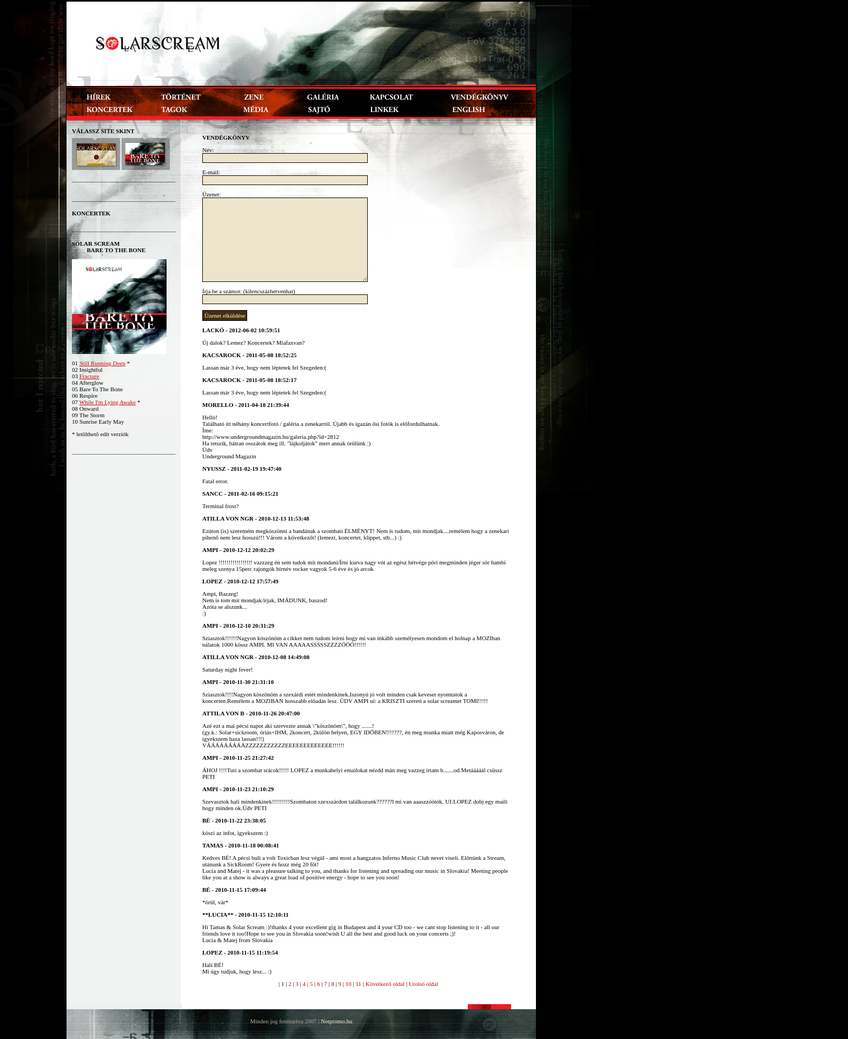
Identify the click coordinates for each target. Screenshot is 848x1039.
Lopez (212, 581)
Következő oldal (385, 984)
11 (358, 984)
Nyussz (214, 468)
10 (349, 984)
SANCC (212, 493)
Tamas (212, 845)
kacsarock (221, 355)
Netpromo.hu (336, 1021)
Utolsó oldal (423, 984)
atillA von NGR (228, 518)
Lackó (213, 330)
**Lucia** (217, 914)
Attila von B (223, 713)
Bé (206, 820)
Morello (217, 405)
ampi (210, 550)
